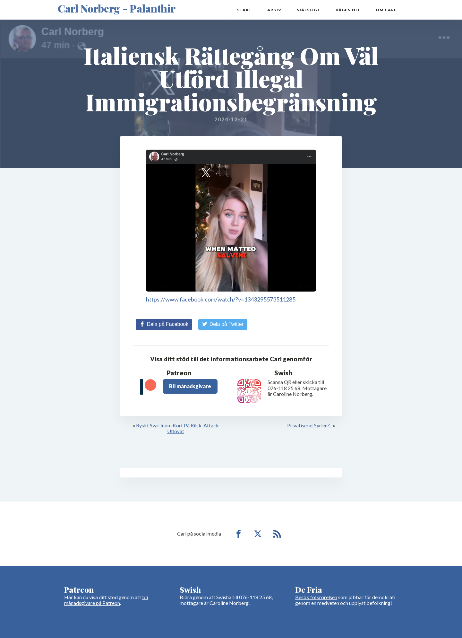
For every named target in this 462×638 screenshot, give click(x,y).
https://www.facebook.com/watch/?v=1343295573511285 (220, 299)
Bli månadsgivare (190, 386)
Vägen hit (348, 9)
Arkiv (274, 9)
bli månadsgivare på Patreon (106, 600)
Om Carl (386, 9)
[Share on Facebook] (164, 324)
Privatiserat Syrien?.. (309, 425)
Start (244, 9)
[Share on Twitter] (222, 324)
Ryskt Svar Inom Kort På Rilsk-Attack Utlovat (177, 428)
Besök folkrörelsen (316, 597)
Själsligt (308, 9)
